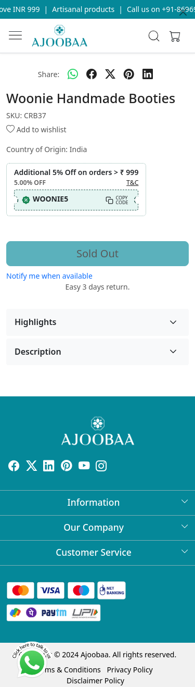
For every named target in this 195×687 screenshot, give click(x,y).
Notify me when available (49, 276)
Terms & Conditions (67, 669)
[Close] (183, 12)
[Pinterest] (66, 467)
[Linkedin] (49, 467)
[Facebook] (14, 467)
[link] (154, 36)
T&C (132, 182)
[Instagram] (101, 467)
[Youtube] (84, 467)
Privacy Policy (129, 669)
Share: (48, 74)
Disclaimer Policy (95, 680)
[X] (32, 467)
